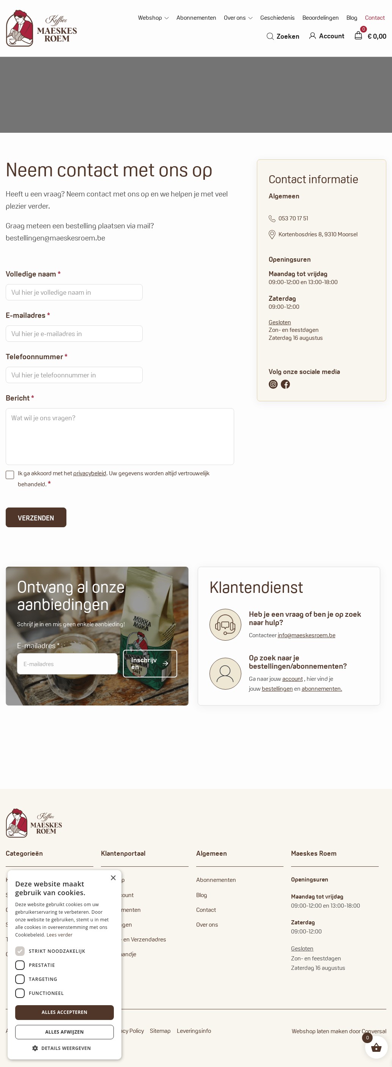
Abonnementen (196, 18)
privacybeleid (89, 473)
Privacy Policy (127, 1030)
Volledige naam (33, 274)
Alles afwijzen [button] (64, 1032)
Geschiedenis (277, 18)
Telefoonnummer (37, 356)
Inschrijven (144, 663)
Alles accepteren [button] (65, 1012)
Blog (351, 18)
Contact (375, 18)
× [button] (113, 878)
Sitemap (160, 1030)
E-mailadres (28, 315)
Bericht (20, 398)
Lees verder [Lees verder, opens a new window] (60, 935)
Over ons (235, 18)
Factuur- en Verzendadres (133, 939)
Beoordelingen (320, 18)
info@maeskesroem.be (306, 635)
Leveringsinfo (194, 1030)
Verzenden (36, 518)
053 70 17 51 (288, 218)
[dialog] (64, 964)
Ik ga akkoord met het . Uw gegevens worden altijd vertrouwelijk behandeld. (113, 479)
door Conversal (367, 1031)
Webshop (150, 18)
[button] (64, 1048)
